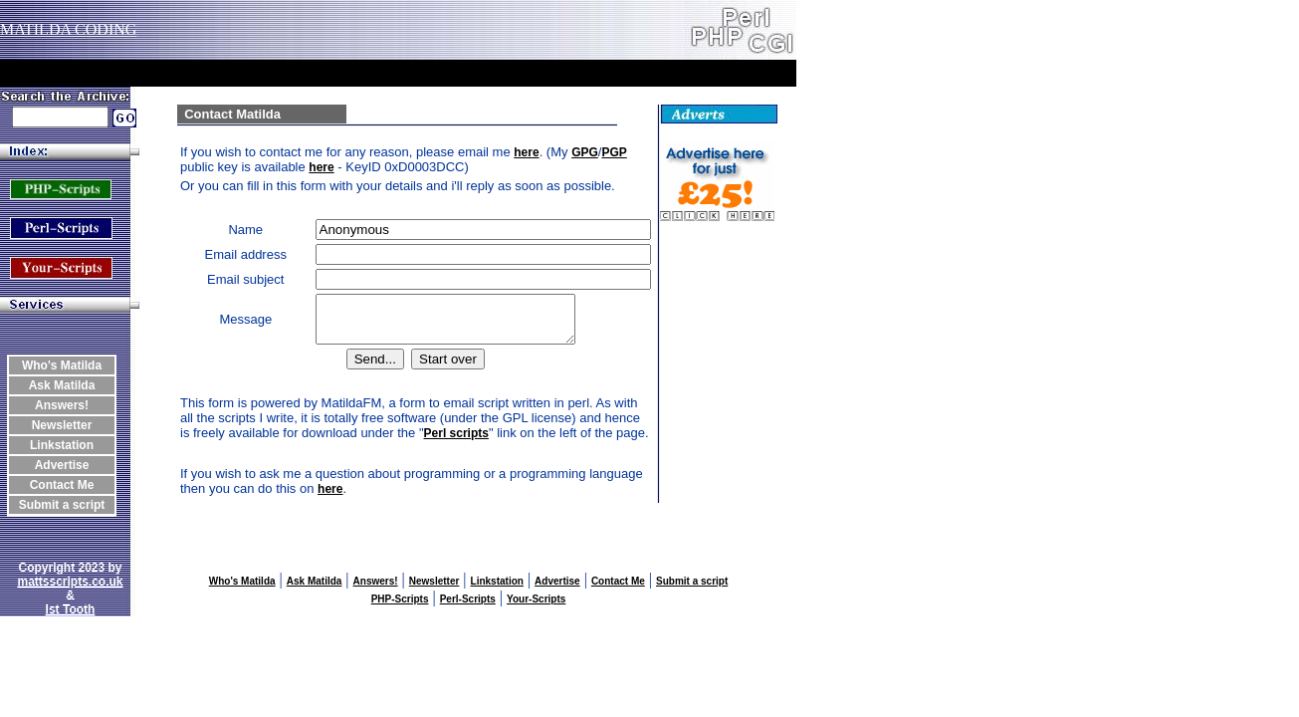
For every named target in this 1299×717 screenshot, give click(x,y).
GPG (584, 152)
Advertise (62, 465)
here (526, 152)
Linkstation (62, 445)
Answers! (62, 405)
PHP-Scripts (400, 607)
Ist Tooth (71, 618)
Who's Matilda (62, 365)
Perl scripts (456, 442)
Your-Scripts (536, 607)
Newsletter (62, 425)
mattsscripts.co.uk (69, 591)
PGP (613, 152)
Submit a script (62, 505)
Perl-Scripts (468, 607)
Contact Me (62, 485)
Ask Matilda (62, 385)
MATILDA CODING (68, 29)
